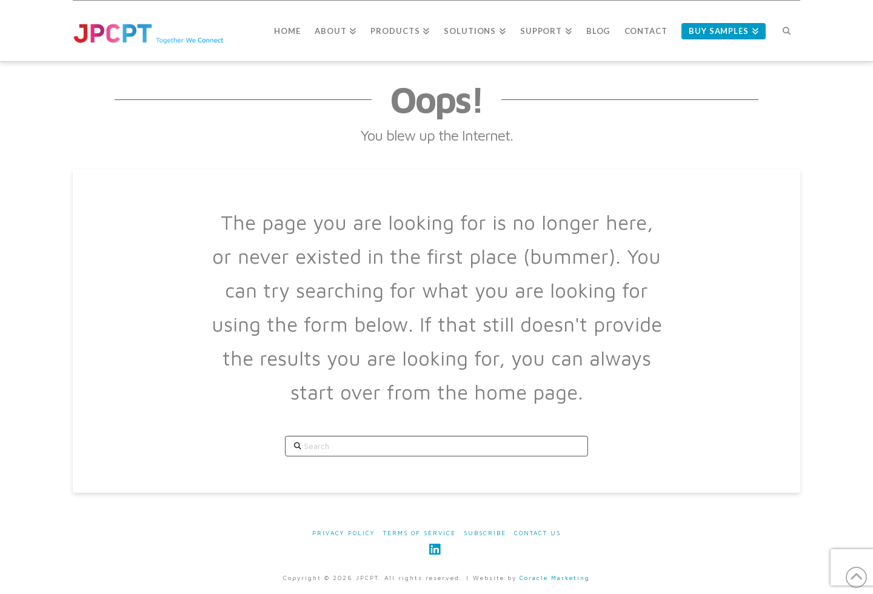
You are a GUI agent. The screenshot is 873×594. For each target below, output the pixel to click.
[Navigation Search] (786, 31)
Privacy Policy (343, 532)
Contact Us (537, 532)
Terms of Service (419, 532)
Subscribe (485, 532)
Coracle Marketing (555, 577)
